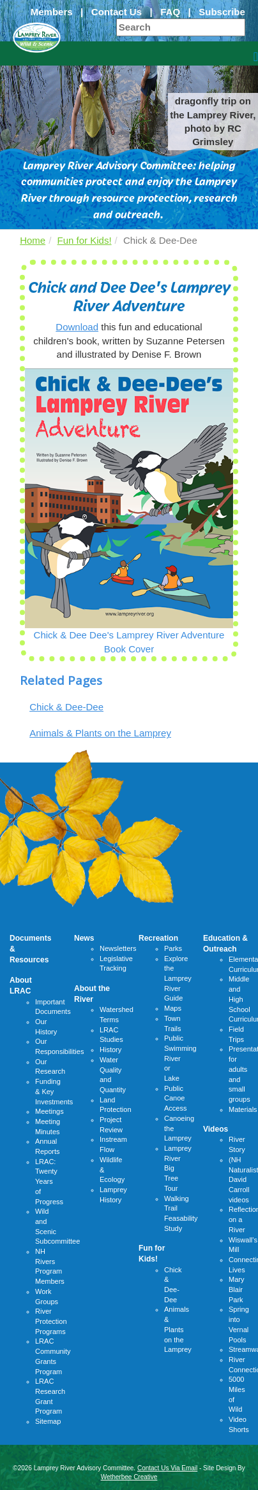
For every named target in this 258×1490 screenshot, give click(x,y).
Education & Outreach (225, 943)
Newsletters (118, 948)
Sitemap (48, 1421)
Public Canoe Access (175, 1098)
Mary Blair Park (236, 1289)
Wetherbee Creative (129, 1476)
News (84, 938)
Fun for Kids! (84, 240)
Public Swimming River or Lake (180, 1058)
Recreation (158, 938)
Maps (172, 1008)
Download (77, 326)
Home (32, 240)
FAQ (170, 11)
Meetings (49, 1111)
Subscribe (222, 11)
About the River (92, 994)
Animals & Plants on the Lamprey (100, 732)
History (110, 1049)
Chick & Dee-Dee (66, 706)
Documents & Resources (30, 949)
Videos (215, 1129)
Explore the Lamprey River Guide (178, 978)
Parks (173, 948)
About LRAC (21, 985)
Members (52, 11)
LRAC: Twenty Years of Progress (49, 1181)
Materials (243, 1109)
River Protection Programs (51, 1321)
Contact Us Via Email (167, 1468)
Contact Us (116, 11)
